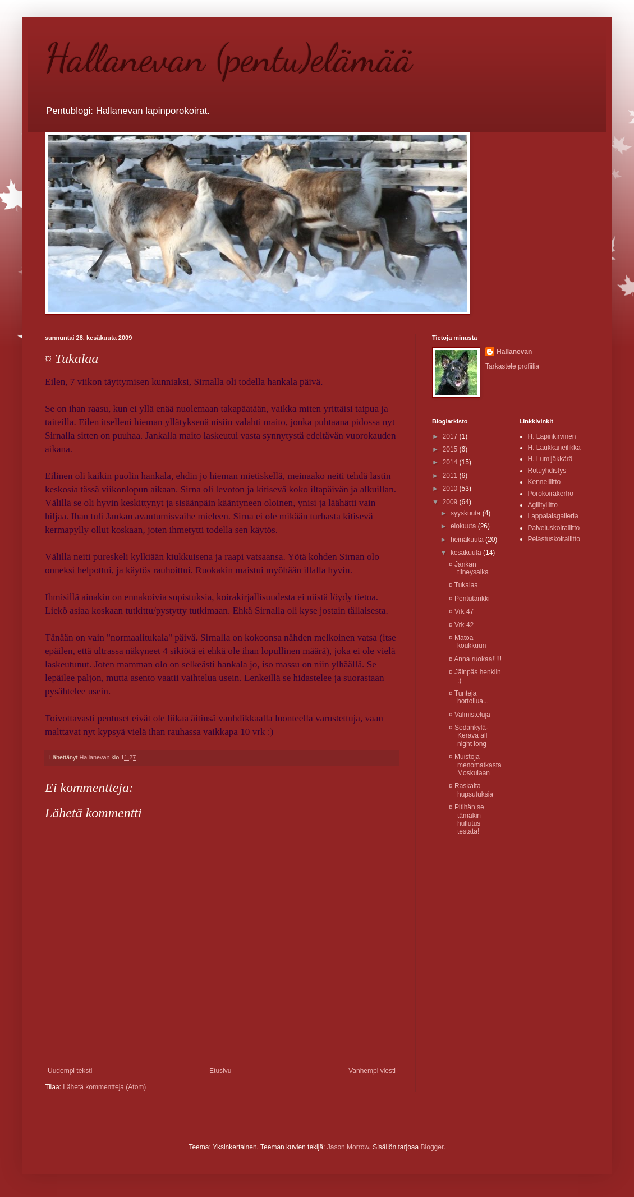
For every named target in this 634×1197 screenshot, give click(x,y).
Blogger (432, 1147)
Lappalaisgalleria (553, 516)
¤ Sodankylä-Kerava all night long (468, 736)
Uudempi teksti (70, 1071)
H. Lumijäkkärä (550, 459)
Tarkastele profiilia (512, 366)
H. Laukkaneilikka (554, 448)
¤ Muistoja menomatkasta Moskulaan (475, 765)
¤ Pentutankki (469, 598)
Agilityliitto (543, 505)
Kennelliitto (544, 482)
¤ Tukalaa (463, 585)
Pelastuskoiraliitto (554, 539)
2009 (451, 502)
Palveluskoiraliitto (554, 528)
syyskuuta (467, 513)
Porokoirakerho (550, 494)
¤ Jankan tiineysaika (469, 568)
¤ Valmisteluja (469, 715)
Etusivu (220, 1071)
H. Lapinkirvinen (552, 436)
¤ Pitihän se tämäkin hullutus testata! (466, 819)
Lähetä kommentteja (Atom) (104, 1087)
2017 (451, 436)
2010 (451, 488)
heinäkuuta (468, 540)
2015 (451, 449)
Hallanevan (514, 352)
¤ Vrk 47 (461, 611)
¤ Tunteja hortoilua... (469, 697)
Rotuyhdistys (547, 471)
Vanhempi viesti (372, 1071)
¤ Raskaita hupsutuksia (471, 790)
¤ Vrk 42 (461, 625)
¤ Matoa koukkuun (467, 642)
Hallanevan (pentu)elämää (228, 58)
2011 (451, 476)
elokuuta (464, 526)
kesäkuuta (467, 552)
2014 (451, 462)
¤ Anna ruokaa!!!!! (475, 659)
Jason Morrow (348, 1147)
